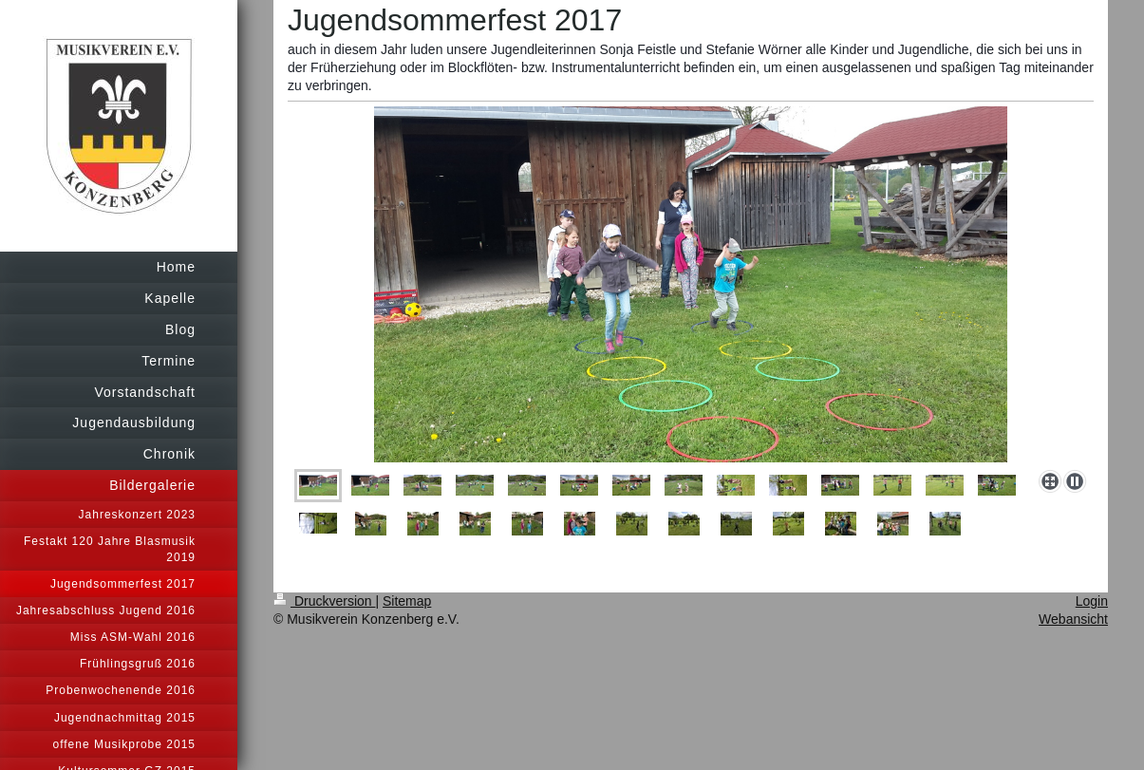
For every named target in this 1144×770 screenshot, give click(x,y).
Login (1092, 601)
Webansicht (1073, 619)
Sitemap (407, 601)
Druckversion (324, 601)
